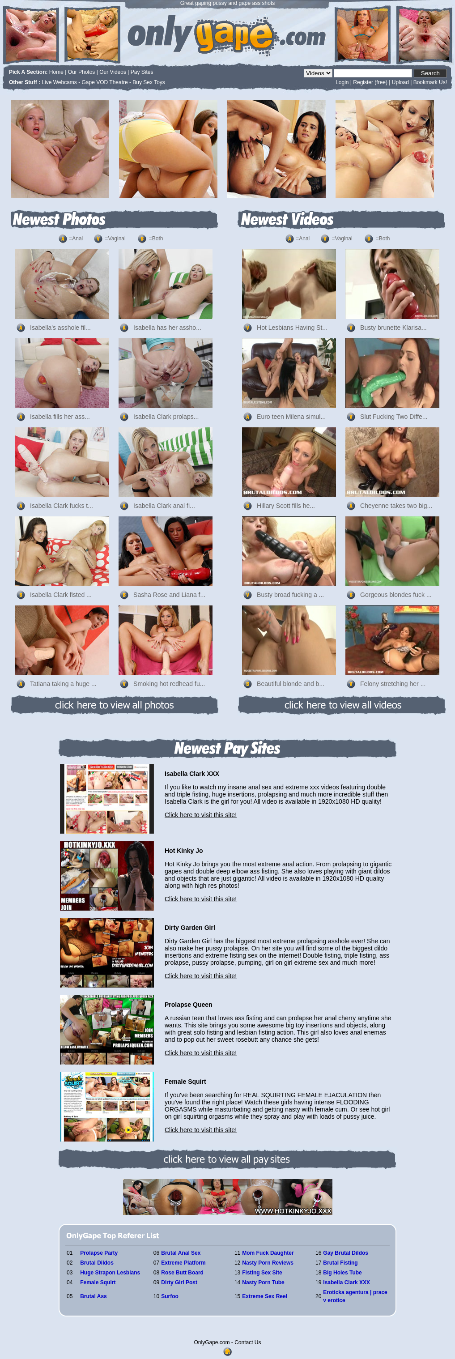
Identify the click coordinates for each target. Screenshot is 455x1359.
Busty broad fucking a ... (290, 594)
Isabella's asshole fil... (60, 327)
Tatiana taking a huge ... (63, 683)
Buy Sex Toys (148, 82)
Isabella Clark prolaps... (166, 416)
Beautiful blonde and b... (290, 683)
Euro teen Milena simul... (291, 416)
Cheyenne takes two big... (396, 505)
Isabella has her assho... (167, 327)
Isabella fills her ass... (60, 416)
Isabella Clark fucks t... (61, 505)
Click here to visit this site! (201, 814)
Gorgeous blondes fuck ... (396, 594)
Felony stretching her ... (392, 683)
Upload (400, 82)
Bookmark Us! (430, 82)
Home (56, 72)
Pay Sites (142, 72)
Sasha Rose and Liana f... (169, 594)
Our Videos (112, 72)
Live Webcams (59, 82)
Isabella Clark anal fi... (164, 505)
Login (342, 82)
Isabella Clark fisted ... (61, 594)
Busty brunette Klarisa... (393, 327)
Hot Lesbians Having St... (292, 327)
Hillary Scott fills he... (286, 505)
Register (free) (370, 82)
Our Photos (81, 72)
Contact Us (247, 1342)
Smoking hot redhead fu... (169, 683)
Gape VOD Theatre (105, 82)
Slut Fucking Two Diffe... (393, 416)
